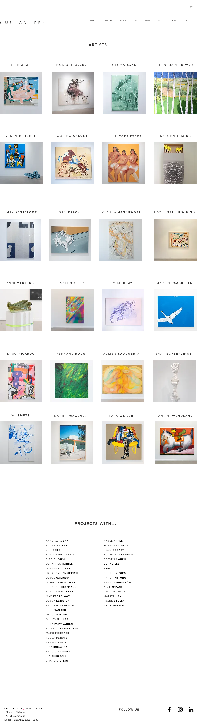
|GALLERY (34, 708)
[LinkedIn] (191, 709)
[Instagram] (180, 709)
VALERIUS (13, 708)
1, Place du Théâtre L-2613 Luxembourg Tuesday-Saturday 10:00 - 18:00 (21, 716)
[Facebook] (169, 709)
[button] (192, 6)
